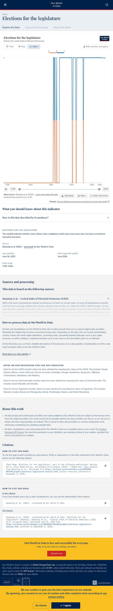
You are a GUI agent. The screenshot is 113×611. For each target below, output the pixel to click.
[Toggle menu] (5, 5)
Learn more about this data (47, 195)
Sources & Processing (37, 27)
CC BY (30, 197)
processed (28, 247)
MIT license (29, 573)
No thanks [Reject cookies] (41, 605)
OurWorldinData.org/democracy (15, 197)
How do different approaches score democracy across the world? (82, 201)
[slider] (19, 189)
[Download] (67, 196)
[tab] (10, 47)
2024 (105, 189)
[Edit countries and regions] (95, 46)
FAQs (20, 576)
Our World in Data (56, 4)
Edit (97, 47)
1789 (13, 189)
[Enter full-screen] (99, 196)
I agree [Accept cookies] (65, 605)
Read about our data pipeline (16, 354)
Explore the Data (11, 27)
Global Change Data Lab (44, 566)
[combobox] (106, 4)
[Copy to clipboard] (102, 466)
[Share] (82, 196)
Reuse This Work (62, 27)
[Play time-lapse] (6, 189)
